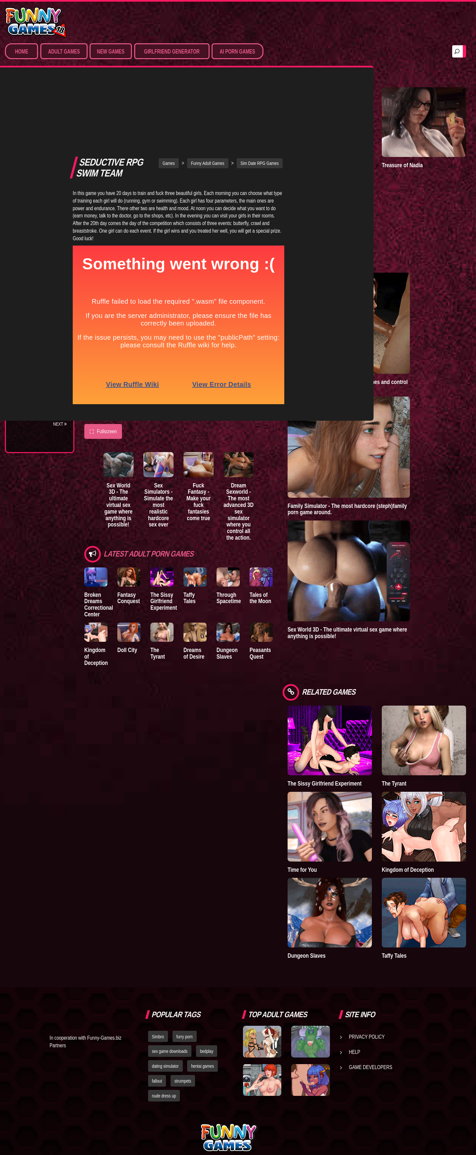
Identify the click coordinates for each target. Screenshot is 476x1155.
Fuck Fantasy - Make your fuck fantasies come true (218, 416)
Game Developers (370, 1005)
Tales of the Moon (290, 517)
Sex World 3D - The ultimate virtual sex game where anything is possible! (124, 423)
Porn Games (33, 114)
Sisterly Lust (34, 357)
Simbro (158, 975)
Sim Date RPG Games (276, 79)
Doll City (133, 573)
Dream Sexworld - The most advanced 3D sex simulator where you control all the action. (265, 429)
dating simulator (165, 1004)
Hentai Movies (35, 200)
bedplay (206, 989)
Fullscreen (103, 347)
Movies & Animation (40, 139)
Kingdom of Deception (97, 577)
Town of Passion (38, 399)
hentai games (202, 1004)
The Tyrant (31, 320)
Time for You (335, 821)
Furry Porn (32, 175)
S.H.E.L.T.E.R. (32, 345)
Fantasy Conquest (134, 517)
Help (354, 990)
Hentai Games (34, 151)
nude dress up (164, 1034)
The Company (34, 284)
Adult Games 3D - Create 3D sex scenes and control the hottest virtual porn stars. (381, 358)
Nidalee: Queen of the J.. (36, 384)
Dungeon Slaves (249, 577)
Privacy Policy (367, 975)
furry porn (185, 975)
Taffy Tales (212, 514)
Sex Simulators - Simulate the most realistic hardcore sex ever (171, 419)
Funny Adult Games (224, 79)
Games (185, 79)
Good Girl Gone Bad (42, 308)
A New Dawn (335, 151)
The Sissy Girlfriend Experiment (174, 521)
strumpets (183, 1019)
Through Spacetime (251, 517)
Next (60, 424)
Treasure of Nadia (418, 151)
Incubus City (33, 296)
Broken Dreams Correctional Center (98, 524)
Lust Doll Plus (36, 411)
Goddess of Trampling (346, 223)
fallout (157, 1019)
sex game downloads (170, 989)
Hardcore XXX (35, 163)
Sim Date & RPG (35, 127)
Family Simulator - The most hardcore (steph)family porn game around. (380, 481)
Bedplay (28, 332)
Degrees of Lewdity (42, 271)
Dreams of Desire (39, 369)
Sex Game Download (42, 188)
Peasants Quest (287, 577)
